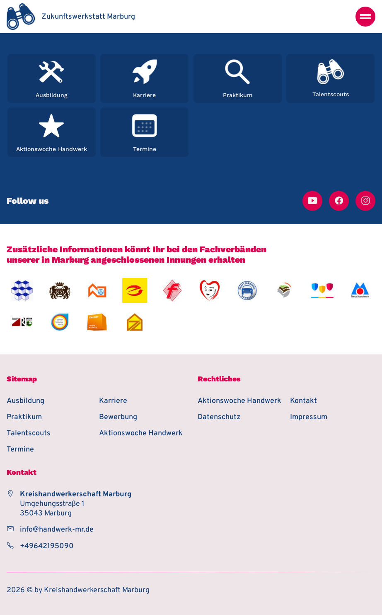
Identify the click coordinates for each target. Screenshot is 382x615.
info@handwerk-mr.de (57, 529)
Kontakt (303, 401)
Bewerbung (118, 417)
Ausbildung (25, 401)
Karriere (113, 401)
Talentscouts (29, 433)
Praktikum (24, 417)
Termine (20, 449)
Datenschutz (219, 417)
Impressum (308, 417)
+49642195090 (47, 546)
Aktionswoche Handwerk (141, 433)
